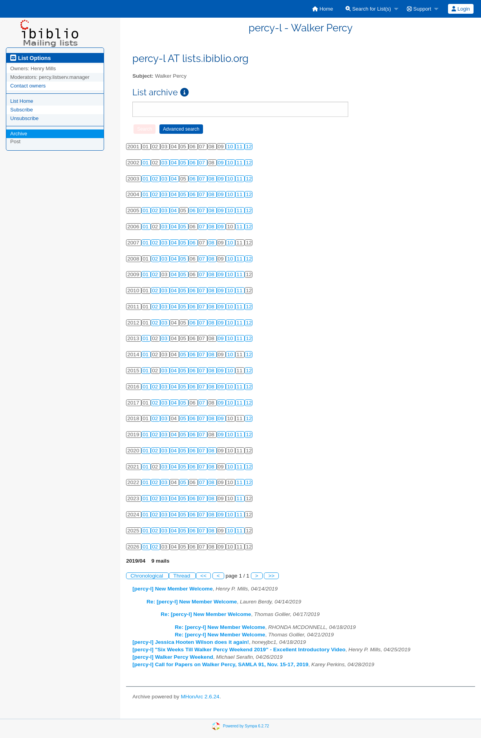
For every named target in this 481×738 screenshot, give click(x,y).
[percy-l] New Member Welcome (172, 589)
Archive (18, 134)
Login (461, 9)
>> (271, 576)
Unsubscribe (24, 118)
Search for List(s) (368, 9)
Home (322, 9)
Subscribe (21, 110)
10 (230, 146)
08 (212, 179)
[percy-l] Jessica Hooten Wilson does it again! (190, 642)
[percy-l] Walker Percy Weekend (172, 657)
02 (155, 179)
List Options (30, 58)
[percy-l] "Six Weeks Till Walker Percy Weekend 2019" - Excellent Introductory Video (239, 649)
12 (249, 146)
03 (165, 163)
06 (193, 163)
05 (184, 163)
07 (203, 163)
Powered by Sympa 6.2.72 (246, 726)
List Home (21, 101)
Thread (182, 576)
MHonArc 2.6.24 (200, 697)
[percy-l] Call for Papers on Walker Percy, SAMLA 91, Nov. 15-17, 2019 (220, 664)
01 (146, 163)
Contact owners (28, 86)
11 (240, 146)
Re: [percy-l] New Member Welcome (191, 602)
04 (174, 163)
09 (221, 163)
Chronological (147, 576)
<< (203, 576)
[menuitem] (322, 9)
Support (419, 9)
